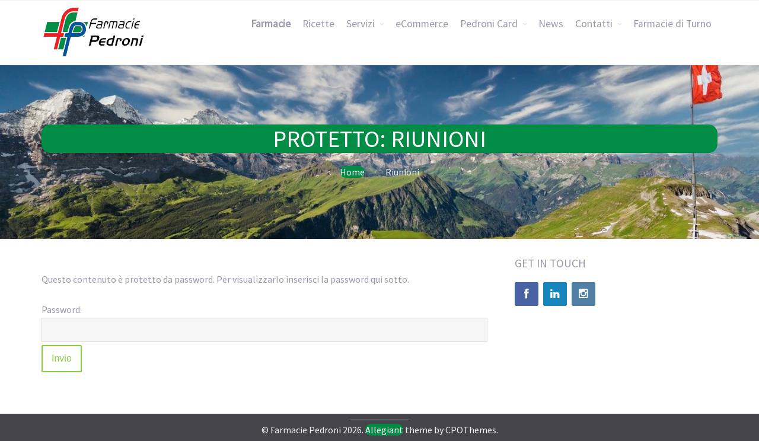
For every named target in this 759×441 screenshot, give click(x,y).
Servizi (360, 23)
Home (352, 172)
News (550, 23)
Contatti (594, 23)
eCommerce (422, 23)
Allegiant (384, 430)
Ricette (318, 23)
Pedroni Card (489, 23)
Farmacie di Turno (672, 23)
